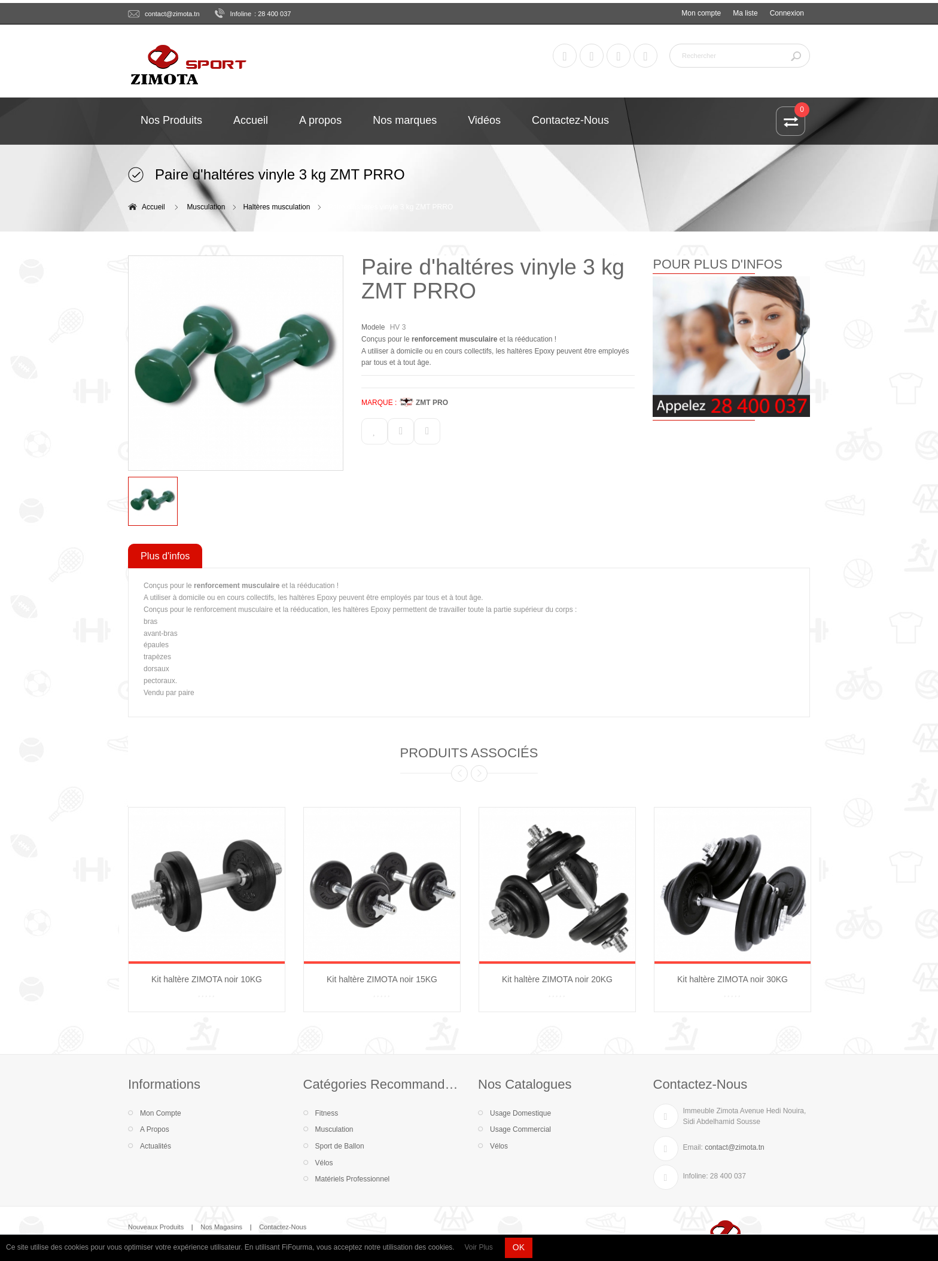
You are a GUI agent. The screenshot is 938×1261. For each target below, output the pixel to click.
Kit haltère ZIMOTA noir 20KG (557, 979)
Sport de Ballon (339, 1146)
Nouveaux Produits (156, 1226)
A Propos (154, 1129)
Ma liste (745, 13)
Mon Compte (160, 1113)
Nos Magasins (221, 1226)
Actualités (155, 1146)
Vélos (324, 1163)
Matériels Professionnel (352, 1179)
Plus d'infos (165, 555)
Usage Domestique (520, 1113)
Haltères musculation (276, 207)
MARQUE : (379, 402)
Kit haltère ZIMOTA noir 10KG (206, 979)
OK (519, 1247)
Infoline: (695, 1176)
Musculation (206, 207)
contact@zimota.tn (172, 13)
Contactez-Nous (282, 1226)
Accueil (153, 207)
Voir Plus (478, 1247)
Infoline (241, 13)
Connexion (787, 13)
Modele (373, 327)
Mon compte (701, 13)
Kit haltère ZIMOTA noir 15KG (382, 979)
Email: (693, 1147)
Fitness (327, 1113)
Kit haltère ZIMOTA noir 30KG (732, 979)
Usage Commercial (520, 1129)
